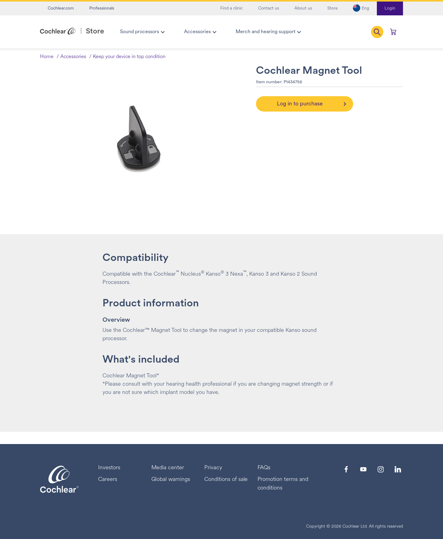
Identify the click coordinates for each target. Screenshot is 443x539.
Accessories (73, 56)
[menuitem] (142, 32)
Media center (167, 468)
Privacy (213, 468)
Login (390, 8)
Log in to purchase (300, 104)
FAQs (264, 468)
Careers (107, 479)
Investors (109, 468)
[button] (361, 8)
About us (303, 8)
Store (332, 8)
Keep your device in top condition (129, 56)
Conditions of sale (226, 479)
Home (47, 56)
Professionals (101, 8)
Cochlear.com (61, 8)
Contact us (268, 8)
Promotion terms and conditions (282, 484)
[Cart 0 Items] (393, 32)
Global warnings (170, 479)
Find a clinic (231, 8)
